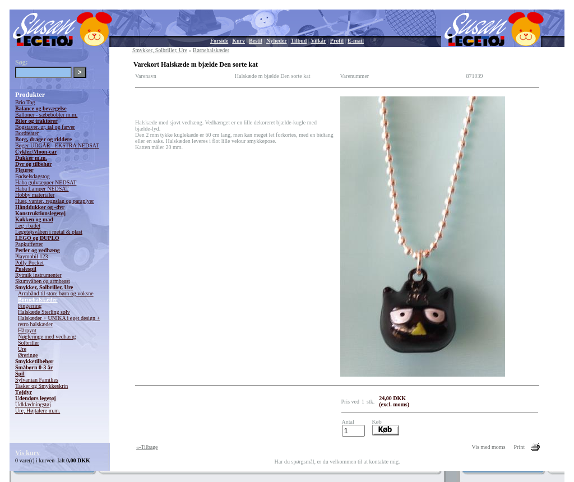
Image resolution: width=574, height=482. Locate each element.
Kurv (238, 41)
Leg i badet (27, 226)
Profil (337, 41)
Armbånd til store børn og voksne (56, 293)
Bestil (255, 41)
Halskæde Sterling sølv (44, 312)
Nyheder (276, 41)
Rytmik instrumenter (38, 275)
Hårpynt (27, 330)
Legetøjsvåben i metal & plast (48, 232)
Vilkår (318, 41)
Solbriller (28, 343)
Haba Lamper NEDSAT (42, 189)
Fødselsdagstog (32, 176)
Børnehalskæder (38, 299)
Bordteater (27, 133)
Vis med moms (489, 447)
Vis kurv (27, 453)
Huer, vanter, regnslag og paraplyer (54, 201)
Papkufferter (29, 244)
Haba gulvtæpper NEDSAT (45, 182)
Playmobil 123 (31, 256)
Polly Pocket (29, 262)
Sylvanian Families (36, 380)
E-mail (356, 41)
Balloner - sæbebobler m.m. (46, 115)
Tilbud (299, 41)
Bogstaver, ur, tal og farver (45, 127)
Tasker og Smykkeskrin (41, 386)
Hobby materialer (34, 195)
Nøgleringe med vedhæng (47, 336)
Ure (22, 349)
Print (519, 447)
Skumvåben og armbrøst (42, 281)
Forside (219, 41)
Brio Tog (25, 102)
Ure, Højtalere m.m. (37, 410)
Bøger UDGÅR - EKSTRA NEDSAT (57, 145)
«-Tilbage (147, 447)
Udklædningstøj (33, 404)
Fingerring (29, 306)
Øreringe (28, 355)
